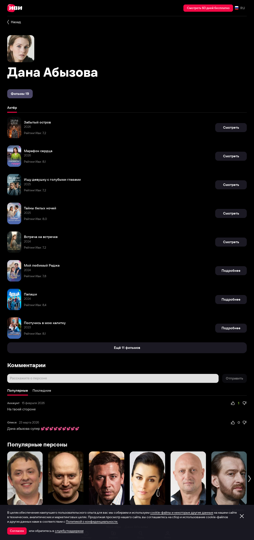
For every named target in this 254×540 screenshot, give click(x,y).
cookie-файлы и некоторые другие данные (181, 512)
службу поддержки (69, 531)
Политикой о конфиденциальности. (92, 521)
